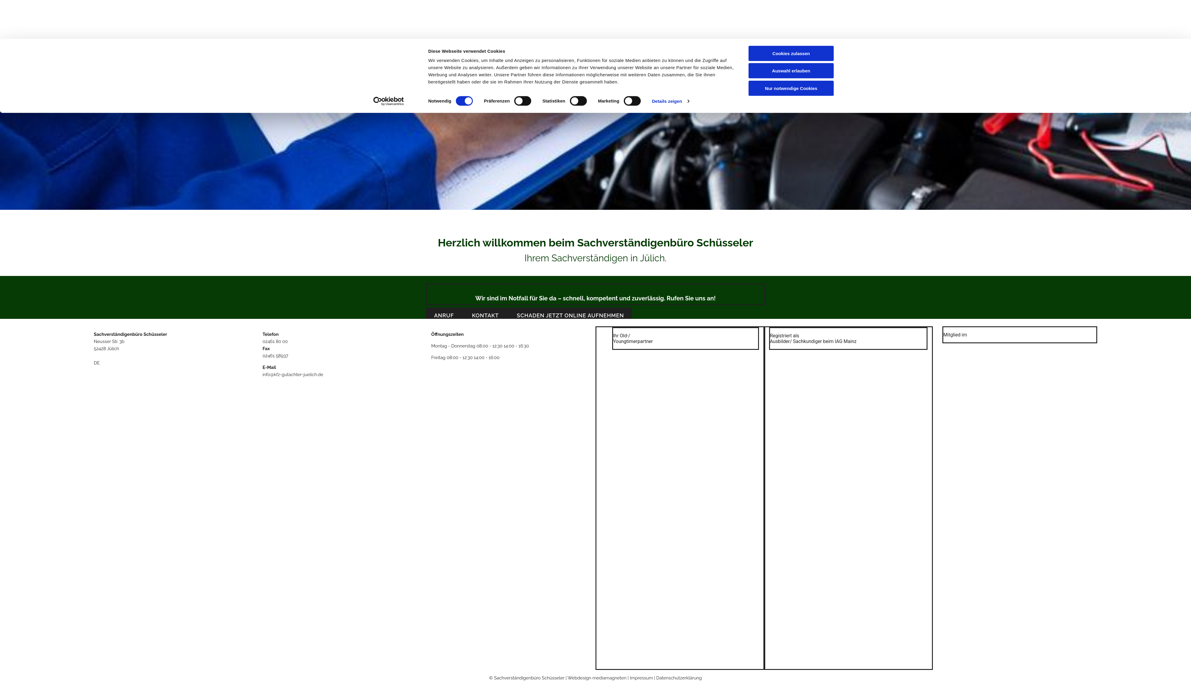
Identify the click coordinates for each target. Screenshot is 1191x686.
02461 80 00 (275, 341)
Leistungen (588, 88)
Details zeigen (667, 62)
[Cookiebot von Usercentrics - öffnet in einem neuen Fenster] (389, 62)
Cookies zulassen (791, 14)
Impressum (671, 88)
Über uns (557, 88)
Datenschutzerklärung (679, 678)
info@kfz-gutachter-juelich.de (293, 374)
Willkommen (523, 88)
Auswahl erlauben (791, 32)
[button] (445, 315)
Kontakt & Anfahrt (629, 88)
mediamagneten (610, 678)
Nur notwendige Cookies (791, 49)
